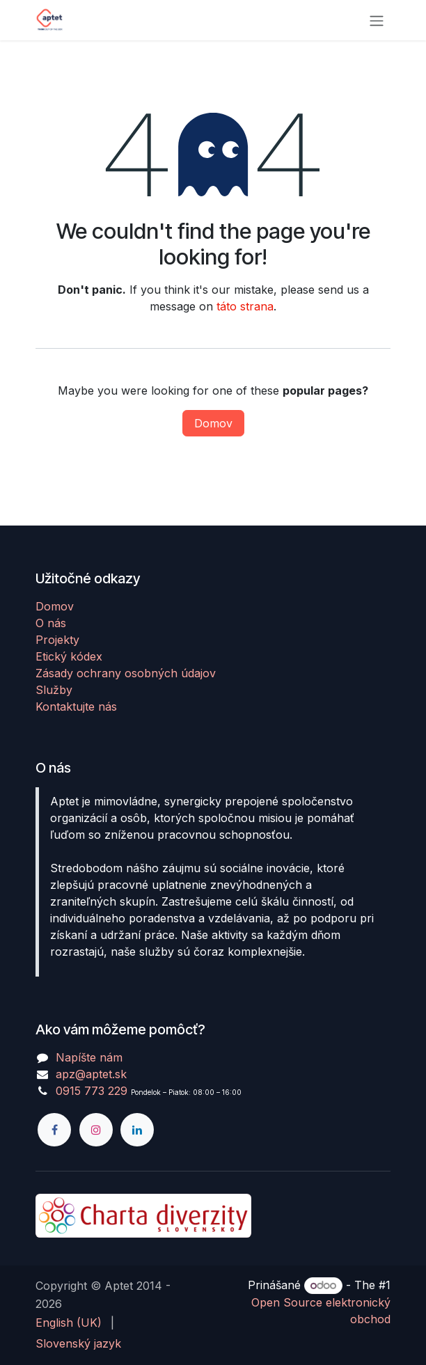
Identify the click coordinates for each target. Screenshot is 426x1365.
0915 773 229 (91, 1091)
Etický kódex (69, 656)
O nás (51, 623)
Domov (213, 423)
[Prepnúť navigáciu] (376, 20)
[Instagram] (96, 1129)
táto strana (245, 306)
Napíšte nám (89, 1057)
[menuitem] (69, 1322)
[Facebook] (54, 1129)
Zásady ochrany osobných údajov (126, 673)
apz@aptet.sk (91, 1074)
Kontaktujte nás (76, 706)
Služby (54, 690)
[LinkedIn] (137, 1129)
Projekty (57, 640)
